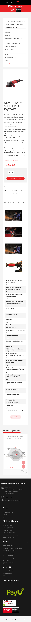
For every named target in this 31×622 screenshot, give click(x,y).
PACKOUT (7, 32)
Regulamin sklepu (7, 530)
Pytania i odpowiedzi (8, 562)
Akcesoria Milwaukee (10, 46)
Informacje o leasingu (9, 545)
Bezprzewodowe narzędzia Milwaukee (15, 21)
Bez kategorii (8, 52)
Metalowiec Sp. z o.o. (7, 15)
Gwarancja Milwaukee (9, 550)
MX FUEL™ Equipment (10, 49)
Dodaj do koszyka (15, 178)
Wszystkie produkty (10, 57)
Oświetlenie (8, 30)
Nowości (7, 60)
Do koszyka (23, 467)
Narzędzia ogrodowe (11, 27)
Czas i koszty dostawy (9, 532)
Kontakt (5, 514)
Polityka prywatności (8, 527)
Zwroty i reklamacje (8, 537)
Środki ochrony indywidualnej (13, 38)
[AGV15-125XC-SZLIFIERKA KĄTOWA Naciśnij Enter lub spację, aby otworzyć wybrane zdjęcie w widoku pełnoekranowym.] (15, 83)
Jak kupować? (6, 560)
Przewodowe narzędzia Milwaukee (22, 15)
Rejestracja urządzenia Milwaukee (12, 548)
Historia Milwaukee (8, 555)
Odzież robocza (9, 41)
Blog (4, 517)
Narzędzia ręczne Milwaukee (12, 43)
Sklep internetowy (15, 620)
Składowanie (8, 35)
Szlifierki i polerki (14, 194)
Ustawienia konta (7, 573)
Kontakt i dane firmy (8, 512)
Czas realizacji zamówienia (10, 535)
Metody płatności (7, 525)
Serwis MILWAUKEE (8, 553)
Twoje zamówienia (8, 571)
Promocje (7, 63)
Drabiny (7, 54)
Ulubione (5, 576)
